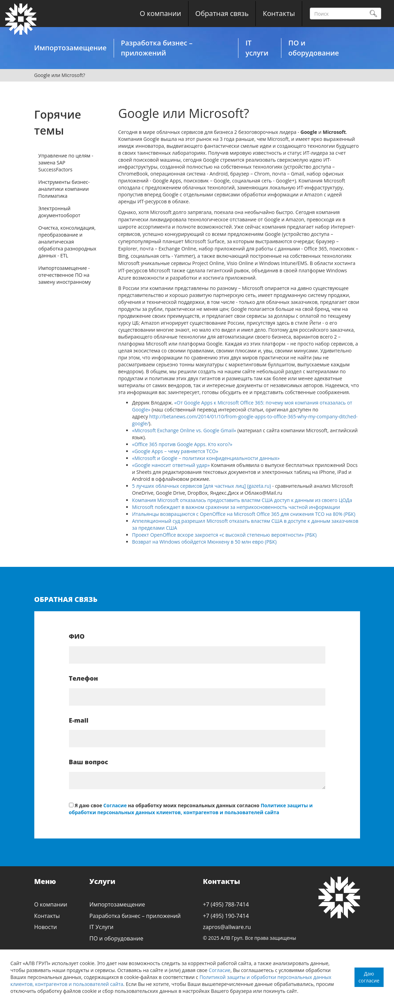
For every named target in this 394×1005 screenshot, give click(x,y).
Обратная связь (222, 13)
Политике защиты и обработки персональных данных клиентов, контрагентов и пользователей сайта (191, 809)
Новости (45, 927)
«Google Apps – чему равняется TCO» (175, 451)
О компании (160, 13)
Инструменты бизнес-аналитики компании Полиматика (64, 189)
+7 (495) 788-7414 (226, 904)
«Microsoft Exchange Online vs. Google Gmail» (184, 430)
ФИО (77, 636)
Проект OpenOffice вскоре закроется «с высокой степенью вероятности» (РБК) (224, 534)
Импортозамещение (70, 47)
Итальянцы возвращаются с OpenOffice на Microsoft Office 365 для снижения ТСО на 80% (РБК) (244, 514)
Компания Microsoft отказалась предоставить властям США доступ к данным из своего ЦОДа (242, 500)
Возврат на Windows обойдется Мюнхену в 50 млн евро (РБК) (204, 541)
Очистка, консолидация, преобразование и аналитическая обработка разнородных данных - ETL (67, 241)
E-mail (79, 720)
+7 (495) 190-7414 (226, 916)
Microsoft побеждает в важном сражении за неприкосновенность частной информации (236, 507)
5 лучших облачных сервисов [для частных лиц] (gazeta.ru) (202, 486)
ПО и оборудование (313, 48)
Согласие (219, 970)
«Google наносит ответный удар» (171, 465)
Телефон (83, 678)
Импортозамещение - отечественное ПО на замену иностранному (64, 275)
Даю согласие (369, 977)
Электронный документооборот (59, 212)
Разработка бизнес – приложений (157, 48)
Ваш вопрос (88, 762)
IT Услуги (101, 927)
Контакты (279, 13)
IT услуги (256, 48)
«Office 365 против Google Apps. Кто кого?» (182, 444)
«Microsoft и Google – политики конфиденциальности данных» (206, 458)
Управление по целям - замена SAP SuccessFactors (65, 162)
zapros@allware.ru (227, 927)
